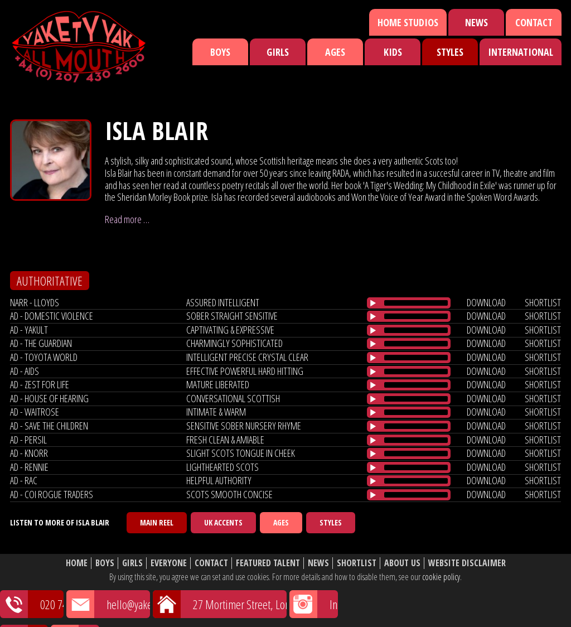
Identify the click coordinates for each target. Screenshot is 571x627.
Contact (534, 22)
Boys (220, 52)
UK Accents (223, 522)
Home (77, 563)
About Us (402, 563)
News (476, 22)
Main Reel (156, 522)
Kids (393, 52)
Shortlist (356, 563)
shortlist (543, 302)
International (520, 52)
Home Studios (408, 22)
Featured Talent (268, 563)
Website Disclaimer (467, 563)
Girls (278, 52)
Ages (335, 52)
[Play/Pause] (373, 302)
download (486, 302)
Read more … (127, 219)
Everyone (169, 563)
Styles (450, 52)
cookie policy (441, 577)
